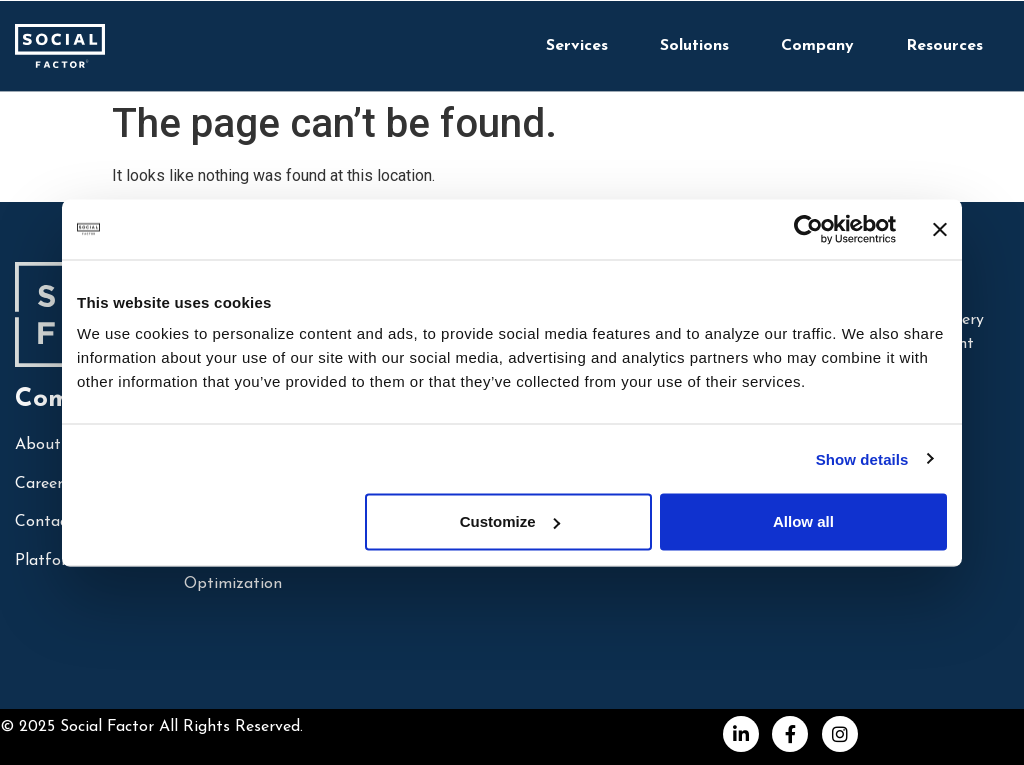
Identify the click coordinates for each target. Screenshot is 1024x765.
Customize (510, 521)
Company (817, 46)
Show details (862, 458)
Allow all (803, 521)
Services (577, 46)
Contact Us (56, 522)
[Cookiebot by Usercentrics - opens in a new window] (808, 229)
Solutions (694, 46)
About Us (50, 445)
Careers (42, 484)
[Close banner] (940, 229)
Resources (944, 46)
